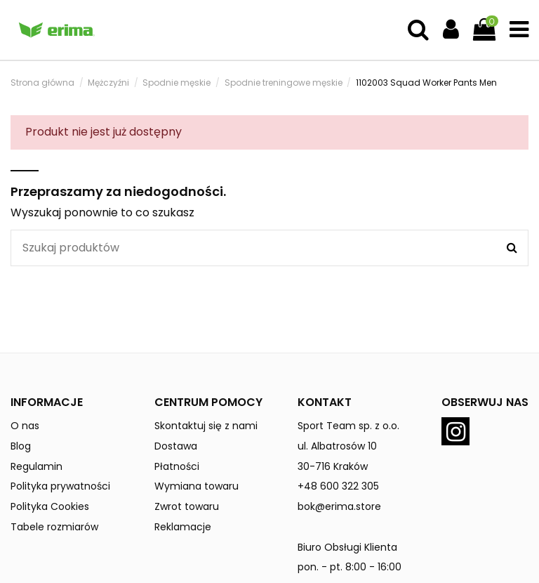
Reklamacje (182, 527)
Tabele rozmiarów (54, 527)
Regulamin (36, 466)
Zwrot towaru (186, 506)
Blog (21, 446)
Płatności (176, 466)
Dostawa (175, 446)
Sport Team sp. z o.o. (348, 426)
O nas (25, 426)
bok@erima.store (339, 506)
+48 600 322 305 (338, 486)
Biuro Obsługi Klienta (347, 547)
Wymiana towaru (196, 486)
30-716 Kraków (333, 466)
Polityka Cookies (50, 506)
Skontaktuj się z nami (206, 426)
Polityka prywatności (60, 486)
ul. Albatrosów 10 (337, 446)
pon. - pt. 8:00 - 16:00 (349, 567)
